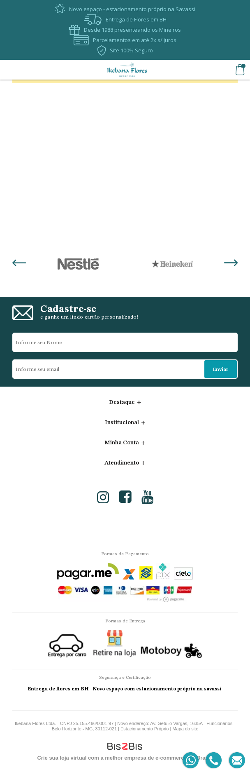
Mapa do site (185, 728)
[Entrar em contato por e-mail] (235, 760)
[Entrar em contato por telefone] (213, 760)
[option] (78, 264)
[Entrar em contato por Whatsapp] (191, 760)
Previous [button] (19, 264)
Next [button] (231, 264)
